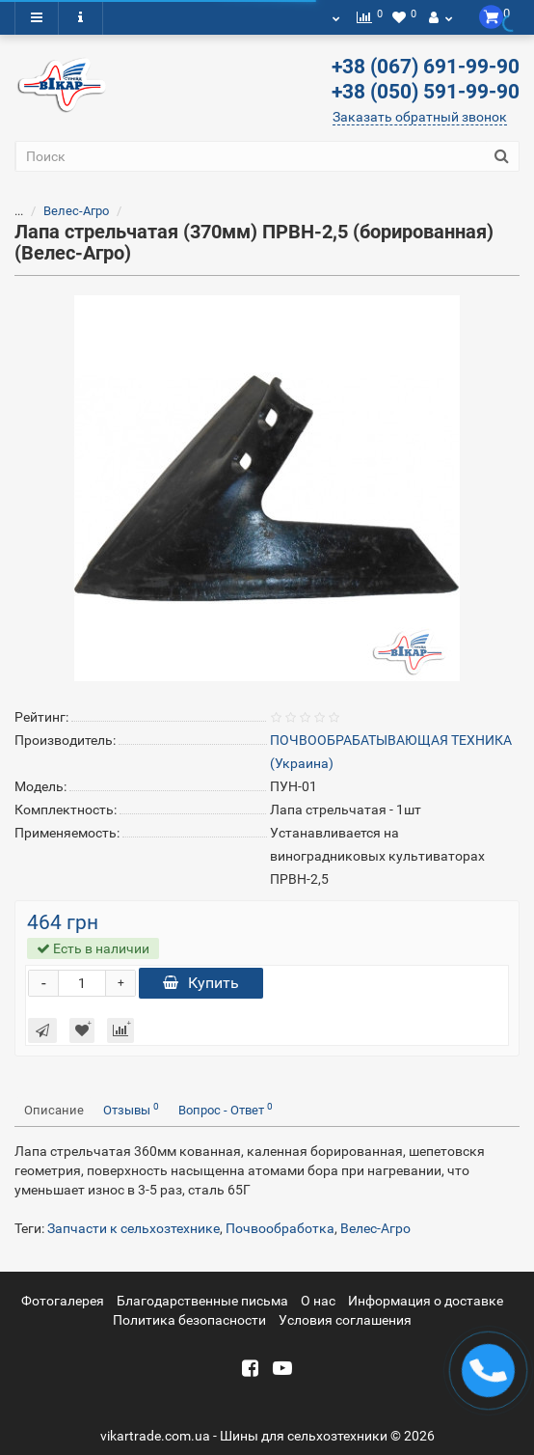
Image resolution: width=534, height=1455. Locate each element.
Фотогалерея (62, 1300)
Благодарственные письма (202, 1300)
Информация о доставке (425, 1300)
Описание (54, 1110)
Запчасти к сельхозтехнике (133, 1228)
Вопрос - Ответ (225, 1109)
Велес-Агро (76, 211)
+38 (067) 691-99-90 (426, 66)
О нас (318, 1300)
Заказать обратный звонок (420, 116)
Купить (201, 983)
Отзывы (131, 1109)
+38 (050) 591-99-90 (426, 91)
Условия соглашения (345, 1320)
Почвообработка (280, 1228)
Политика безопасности (189, 1320)
